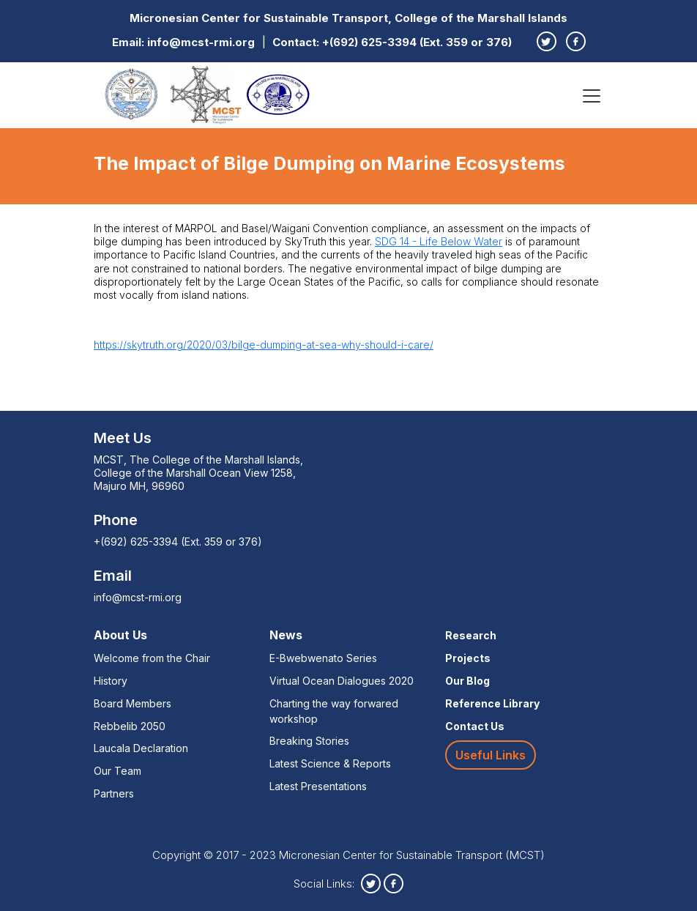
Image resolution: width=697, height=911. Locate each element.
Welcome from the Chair (152, 658)
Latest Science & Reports (330, 763)
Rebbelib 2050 (129, 726)
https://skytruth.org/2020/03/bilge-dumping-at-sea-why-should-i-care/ (263, 344)
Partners (114, 793)
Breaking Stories (309, 741)
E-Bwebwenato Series (323, 658)
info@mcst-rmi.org (201, 42)
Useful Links (490, 755)
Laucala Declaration (141, 748)
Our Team (117, 771)
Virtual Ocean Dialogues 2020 (341, 680)
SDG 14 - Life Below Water (438, 241)
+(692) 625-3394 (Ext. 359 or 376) (417, 42)
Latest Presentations (318, 786)
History (110, 680)
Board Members (132, 703)
